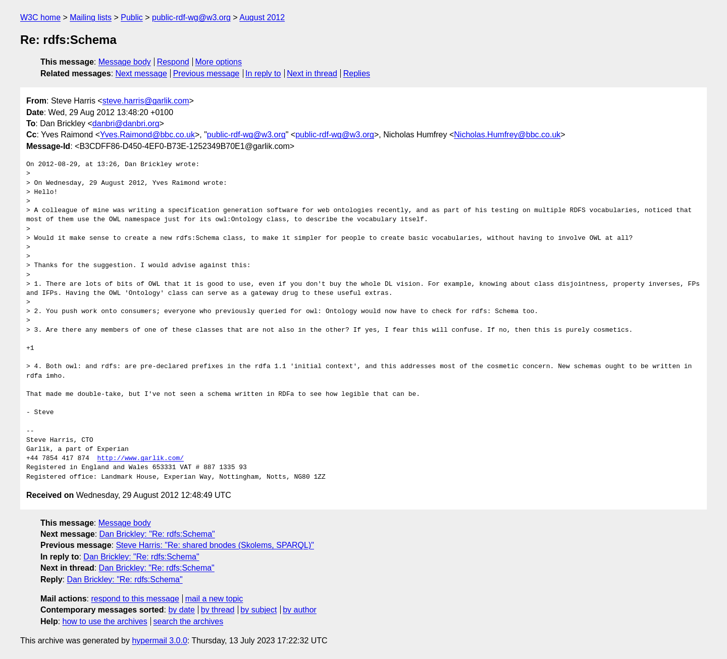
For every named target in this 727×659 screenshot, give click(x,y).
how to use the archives (105, 621)
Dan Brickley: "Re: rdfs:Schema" (157, 534)
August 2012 (262, 17)
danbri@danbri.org (126, 123)
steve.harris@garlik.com (145, 100)
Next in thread (312, 73)
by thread (218, 609)
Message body (124, 62)
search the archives (188, 621)
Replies (356, 73)
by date (181, 609)
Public (132, 17)
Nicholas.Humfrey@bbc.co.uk (507, 134)
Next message (141, 73)
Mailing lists (91, 17)
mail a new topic (214, 598)
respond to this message (135, 598)
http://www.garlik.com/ (140, 458)
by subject (258, 609)
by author (300, 609)
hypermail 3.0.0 (159, 640)
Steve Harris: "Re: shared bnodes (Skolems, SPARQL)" (215, 545)
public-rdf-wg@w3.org (191, 17)
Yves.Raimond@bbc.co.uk (147, 134)
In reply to (263, 73)
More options (218, 62)
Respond (173, 62)
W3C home (40, 17)
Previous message (206, 73)
